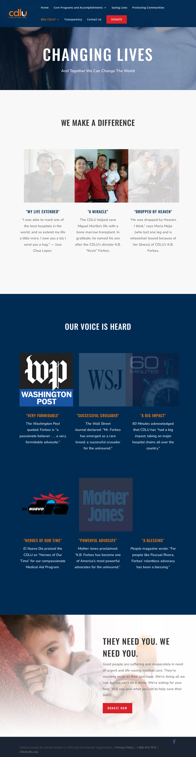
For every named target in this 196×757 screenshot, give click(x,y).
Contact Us (94, 19)
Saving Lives (119, 7)
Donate (116, 19)
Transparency (73, 19)
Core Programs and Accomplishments (78, 7)
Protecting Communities (148, 7)
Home (45, 7)
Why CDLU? (48, 19)
